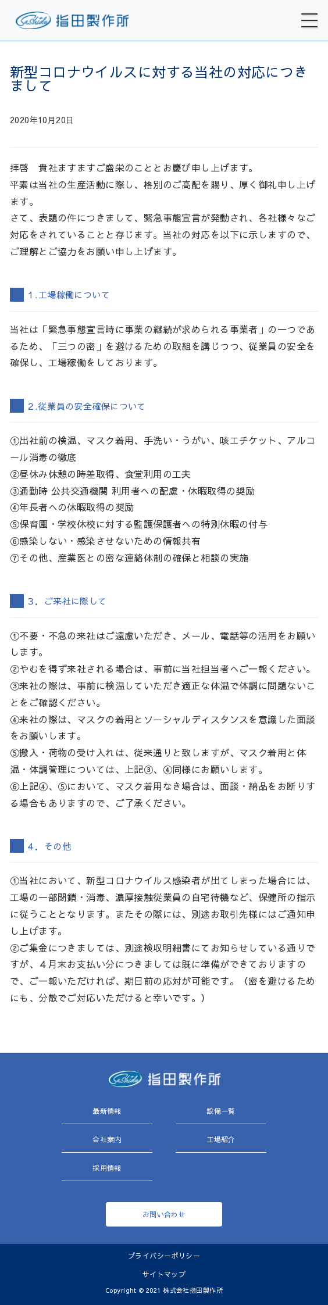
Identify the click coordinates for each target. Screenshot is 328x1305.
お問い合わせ (164, 1214)
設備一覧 (221, 1110)
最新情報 (107, 1110)
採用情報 (107, 1167)
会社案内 (107, 1139)
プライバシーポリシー (164, 1255)
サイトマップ (164, 1274)
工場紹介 (221, 1139)
